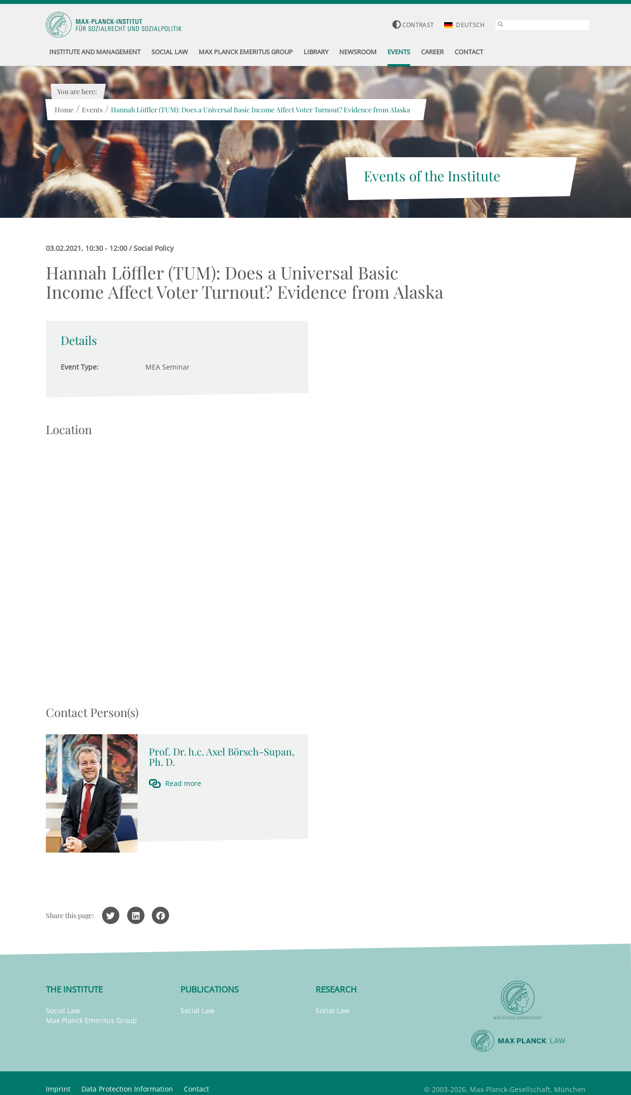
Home (64, 109)
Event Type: (80, 367)
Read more (183, 783)
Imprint (58, 1089)
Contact (196, 1089)
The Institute (74, 989)
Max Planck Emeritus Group (91, 1020)
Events (92, 109)
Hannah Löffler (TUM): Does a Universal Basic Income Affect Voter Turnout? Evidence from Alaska (260, 109)
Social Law (63, 1010)
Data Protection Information (127, 1089)
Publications (209, 989)
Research (336, 989)
